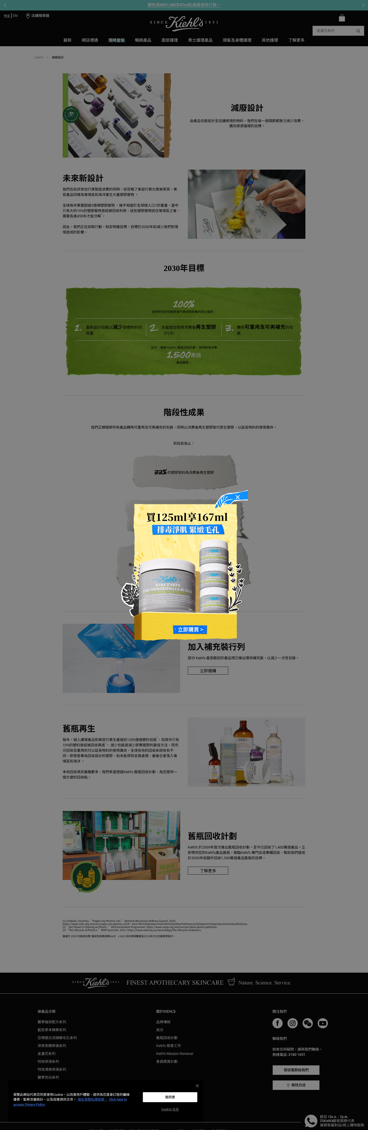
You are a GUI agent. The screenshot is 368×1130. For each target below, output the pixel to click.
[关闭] (197, 1085)
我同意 (170, 1097)
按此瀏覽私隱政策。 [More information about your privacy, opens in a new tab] (93, 1099)
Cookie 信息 (170, 1109)
